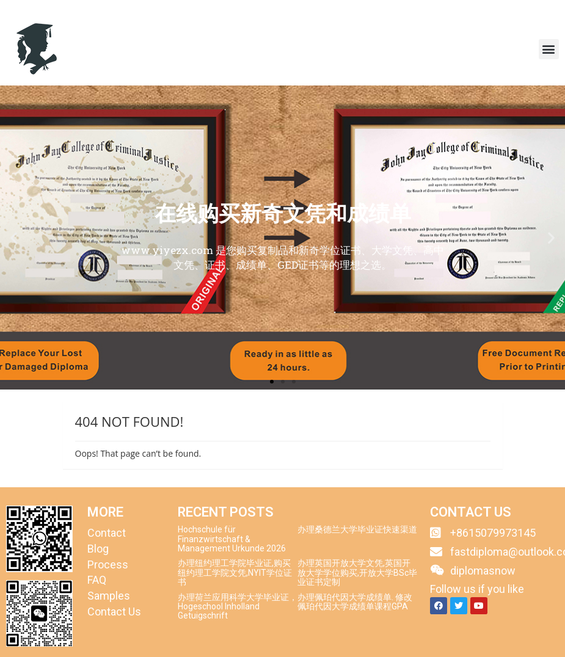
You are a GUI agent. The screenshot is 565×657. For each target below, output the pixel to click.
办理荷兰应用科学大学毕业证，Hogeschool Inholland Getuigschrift (237, 606)
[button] (549, 49)
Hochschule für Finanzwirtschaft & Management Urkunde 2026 (232, 539)
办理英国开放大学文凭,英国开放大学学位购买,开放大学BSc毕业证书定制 (357, 572)
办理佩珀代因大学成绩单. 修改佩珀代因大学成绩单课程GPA (354, 601)
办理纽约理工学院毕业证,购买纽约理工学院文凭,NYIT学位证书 (235, 572)
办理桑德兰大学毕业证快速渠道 (357, 529)
